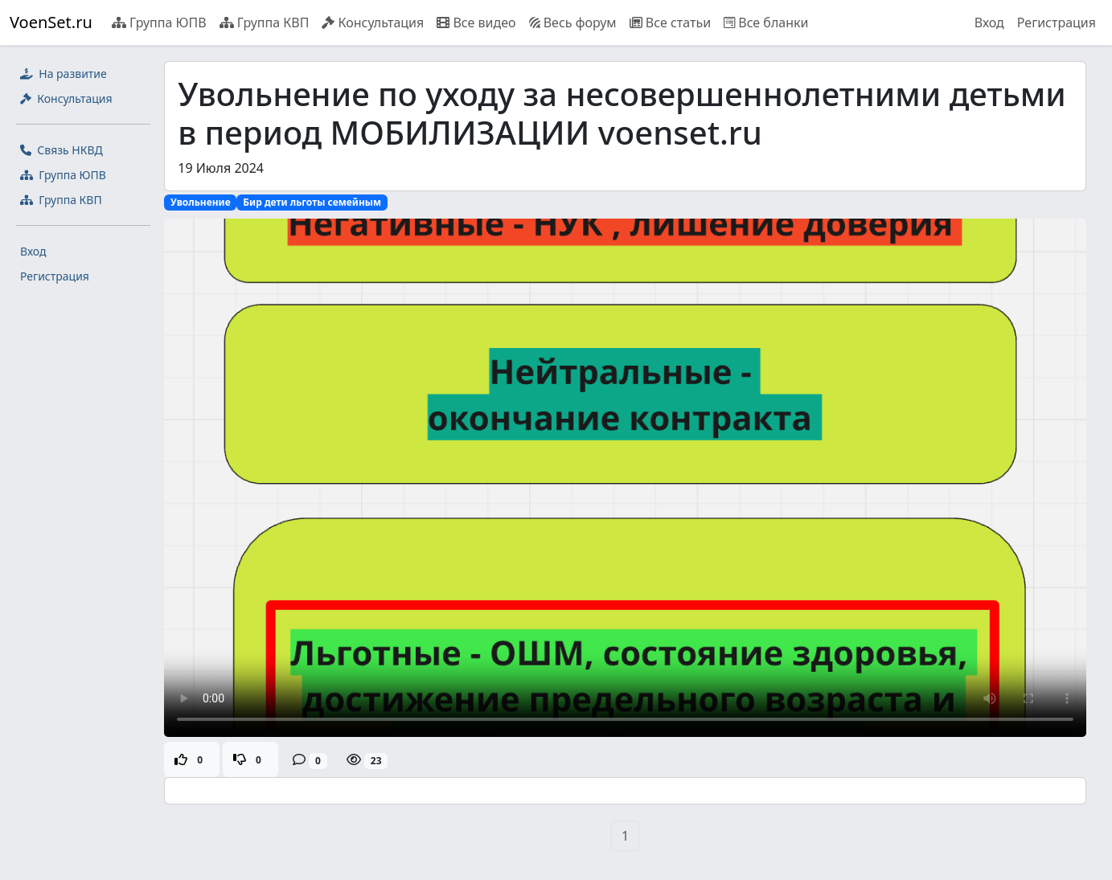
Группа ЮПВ (159, 22)
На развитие (63, 73)
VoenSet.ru (51, 22)
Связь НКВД (61, 150)
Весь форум (573, 22)
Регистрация (1056, 22)
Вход (989, 22)
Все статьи (670, 22)
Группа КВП (265, 22)
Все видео (476, 22)
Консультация (373, 22)
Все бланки (766, 22)
